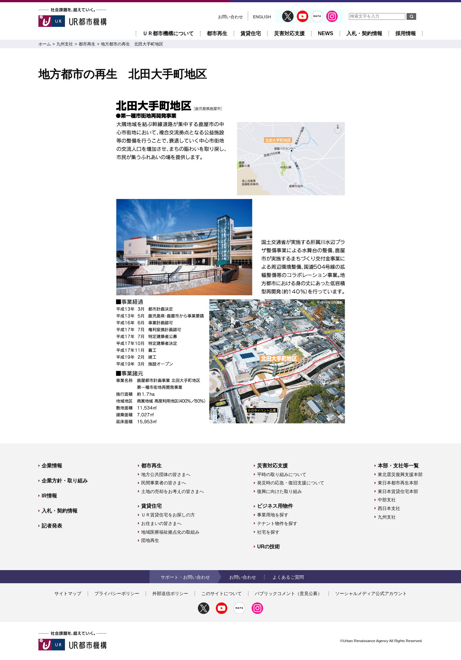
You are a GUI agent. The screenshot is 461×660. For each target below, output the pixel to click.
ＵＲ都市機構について (168, 33)
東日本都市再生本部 (398, 482)
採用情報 (405, 33)
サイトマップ (67, 593)
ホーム (44, 44)
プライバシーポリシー (116, 593)
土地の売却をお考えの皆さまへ (172, 491)
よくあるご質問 (288, 577)
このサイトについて (221, 593)
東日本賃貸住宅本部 (398, 491)
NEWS (325, 33)
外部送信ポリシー (170, 593)
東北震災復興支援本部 (400, 474)
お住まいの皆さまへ (161, 523)
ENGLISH (262, 16)
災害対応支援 (289, 33)
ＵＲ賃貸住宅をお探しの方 (168, 514)
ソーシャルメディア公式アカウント (371, 593)
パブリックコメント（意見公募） (288, 593)
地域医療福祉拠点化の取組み (170, 532)
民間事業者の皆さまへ (163, 482)
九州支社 (64, 44)
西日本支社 (389, 508)
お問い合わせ (230, 16)
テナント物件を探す (277, 523)
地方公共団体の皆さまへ (165, 474)
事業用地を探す (272, 514)
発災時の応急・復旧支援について (290, 482)
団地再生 (150, 540)
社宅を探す (268, 532)
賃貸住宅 (250, 33)
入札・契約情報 (364, 33)
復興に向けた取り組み (279, 491)
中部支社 (387, 499)
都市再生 (217, 33)
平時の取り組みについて (281, 474)
